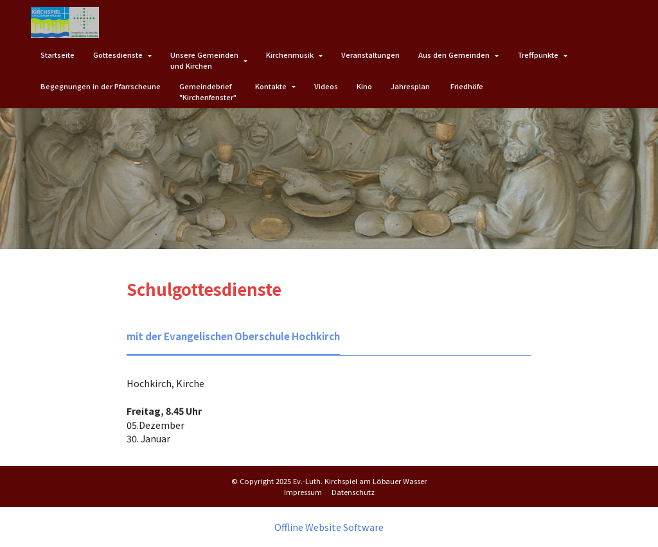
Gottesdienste (118, 54)
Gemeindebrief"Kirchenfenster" (207, 91)
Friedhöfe (466, 86)
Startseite (57, 54)
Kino (364, 86)
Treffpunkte (537, 54)
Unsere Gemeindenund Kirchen (204, 60)
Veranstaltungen (370, 54)
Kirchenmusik (290, 54)
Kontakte (271, 86)
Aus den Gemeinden (454, 54)
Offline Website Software (329, 526)
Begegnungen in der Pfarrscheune (100, 86)
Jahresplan (411, 86)
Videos (326, 86)
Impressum (303, 491)
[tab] (230, 336)
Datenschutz (353, 491)
